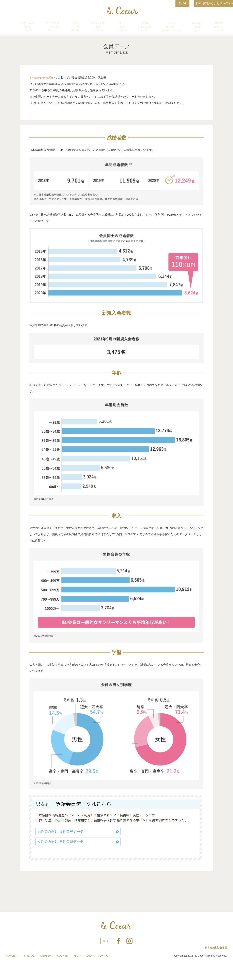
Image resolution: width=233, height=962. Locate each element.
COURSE (62, 955)
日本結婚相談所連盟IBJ (42, 77)
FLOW (77, 955)
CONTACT (103, 955)
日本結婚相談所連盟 (216, 947)
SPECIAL (29, 955)
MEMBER (45, 955)
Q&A (89, 955)
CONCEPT (12, 955)
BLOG (182, 3)
